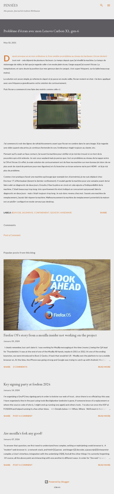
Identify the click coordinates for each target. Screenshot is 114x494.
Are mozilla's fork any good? (23, 433)
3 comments (20, 367)
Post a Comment (12, 235)
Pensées (11, 5)
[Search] (101, 5)
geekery (54, 212)
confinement (41, 212)
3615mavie (27, 212)
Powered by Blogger (57, 481)
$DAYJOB (16, 212)
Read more (104, 367)
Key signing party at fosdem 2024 (27, 384)
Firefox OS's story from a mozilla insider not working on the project (50, 335)
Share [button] (103, 212)
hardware (66, 212)
